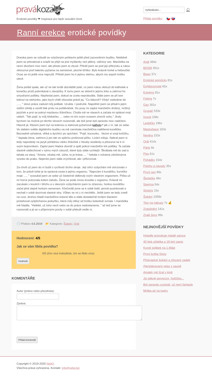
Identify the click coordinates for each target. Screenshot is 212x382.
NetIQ (50, 365)
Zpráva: (21, 303)
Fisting (147, 98)
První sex (149, 172)
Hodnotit (23, 261)
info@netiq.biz (71, 370)
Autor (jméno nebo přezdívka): (35, 291)
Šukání (67, 223)
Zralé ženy (150, 215)
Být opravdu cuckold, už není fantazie (168, 284)
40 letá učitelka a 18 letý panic (163, 241)
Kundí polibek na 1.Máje (159, 248)
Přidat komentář (27, 341)
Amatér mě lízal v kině (158, 272)
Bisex (147, 74)
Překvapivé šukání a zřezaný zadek (166, 260)
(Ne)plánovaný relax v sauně (162, 266)
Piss (146, 153)
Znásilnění (150, 209)
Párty (146, 147)
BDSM (147, 68)
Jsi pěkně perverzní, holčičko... (163, 278)
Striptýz (148, 190)
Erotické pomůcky (155, 80)
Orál (76, 223)
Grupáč (148, 111)
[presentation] (42, 330)
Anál (146, 62)
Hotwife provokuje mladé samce (164, 235)
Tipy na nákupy (153, 202)
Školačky (149, 178)
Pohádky (149, 160)
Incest (147, 117)
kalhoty (96, 125)
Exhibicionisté (152, 86)
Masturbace (151, 129)
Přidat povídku (152, 18)
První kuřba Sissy (154, 254)
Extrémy (148, 92)
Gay (146, 104)
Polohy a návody (154, 166)
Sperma (148, 184)
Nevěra (148, 135)
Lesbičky (149, 123)
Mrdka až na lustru (155, 290)
